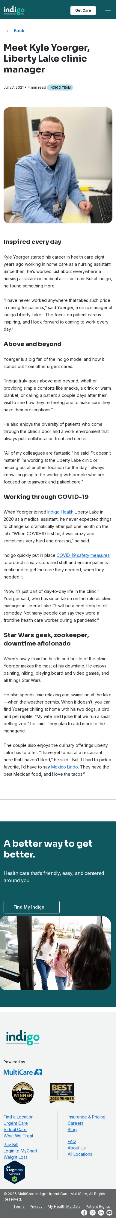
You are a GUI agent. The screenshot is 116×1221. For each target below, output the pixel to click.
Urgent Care (16, 1123)
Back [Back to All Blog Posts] (19, 30)
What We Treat (18, 1135)
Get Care (83, 10)
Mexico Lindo (64, 766)
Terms (19, 1206)
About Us (77, 1147)
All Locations (80, 1154)
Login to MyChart (20, 1150)
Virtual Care (15, 1129)
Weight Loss (16, 1157)
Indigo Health (60, 511)
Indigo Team (60, 87)
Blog (72, 1129)
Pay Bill (11, 1144)
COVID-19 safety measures (83, 555)
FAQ (72, 1141)
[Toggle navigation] (107, 10)
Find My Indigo (28, 907)
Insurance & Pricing (87, 1116)
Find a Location (19, 1116)
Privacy (36, 1206)
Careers (76, 1123)
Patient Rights (98, 1206)
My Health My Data (64, 1206)
